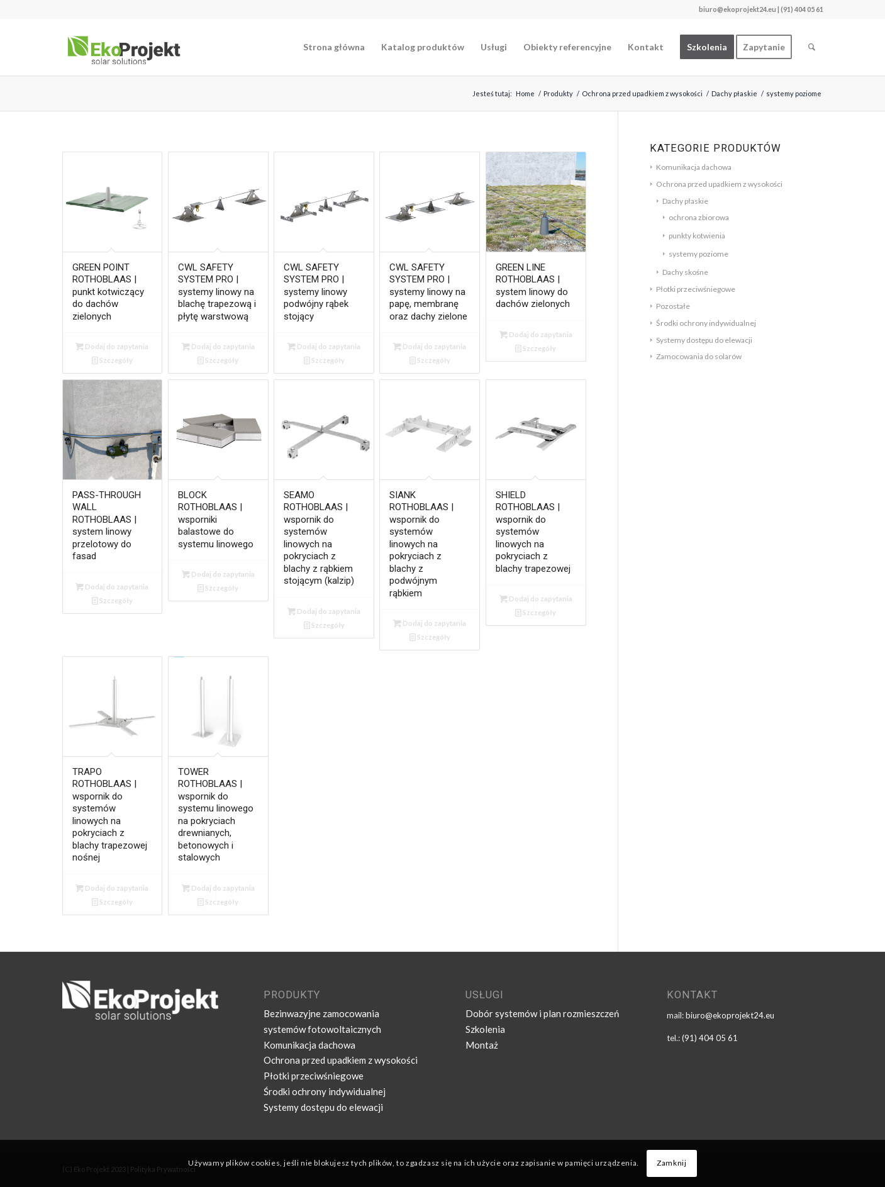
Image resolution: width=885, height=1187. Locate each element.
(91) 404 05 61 (710, 1038)
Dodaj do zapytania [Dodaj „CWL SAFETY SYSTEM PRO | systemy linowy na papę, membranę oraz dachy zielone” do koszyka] (429, 346)
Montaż (481, 1044)
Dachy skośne (685, 272)
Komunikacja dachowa (694, 167)
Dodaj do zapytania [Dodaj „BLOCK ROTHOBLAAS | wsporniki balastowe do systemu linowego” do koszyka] (218, 574)
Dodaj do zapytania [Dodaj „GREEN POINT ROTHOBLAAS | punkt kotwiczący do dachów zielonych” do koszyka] (111, 346)
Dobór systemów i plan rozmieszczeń (542, 1013)
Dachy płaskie (685, 201)
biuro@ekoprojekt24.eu (737, 9)
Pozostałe (673, 306)
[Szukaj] (811, 47)
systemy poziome (698, 254)
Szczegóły (112, 360)
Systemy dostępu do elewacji (704, 340)
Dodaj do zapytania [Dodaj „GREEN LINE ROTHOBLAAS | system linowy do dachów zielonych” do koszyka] (535, 334)
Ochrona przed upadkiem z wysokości (719, 184)
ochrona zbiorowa (699, 217)
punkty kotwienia (697, 235)
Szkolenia (485, 1029)
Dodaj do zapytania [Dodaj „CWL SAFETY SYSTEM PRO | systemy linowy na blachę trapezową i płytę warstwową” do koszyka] (218, 346)
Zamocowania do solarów (699, 356)
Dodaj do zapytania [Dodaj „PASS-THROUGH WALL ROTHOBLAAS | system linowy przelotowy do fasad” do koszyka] (111, 586)
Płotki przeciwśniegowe (695, 289)
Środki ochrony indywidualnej (706, 323)
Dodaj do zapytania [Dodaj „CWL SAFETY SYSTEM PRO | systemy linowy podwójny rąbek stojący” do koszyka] (323, 346)
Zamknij (671, 1162)
